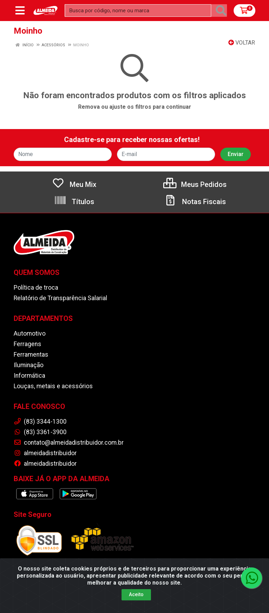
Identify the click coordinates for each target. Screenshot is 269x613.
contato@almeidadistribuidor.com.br (69, 442)
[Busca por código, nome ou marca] (138, 10)
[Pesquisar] (221, 10)
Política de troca (36, 287)
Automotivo (30, 333)
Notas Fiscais (195, 201)
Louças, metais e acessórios (53, 386)
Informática (29, 375)
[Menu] (20, 10)
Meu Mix (74, 184)
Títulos (74, 201)
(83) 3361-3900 (40, 432)
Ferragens (27, 344)
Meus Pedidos (195, 184)
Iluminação (28, 365)
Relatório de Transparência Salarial (60, 298)
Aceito (136, 594)
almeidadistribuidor (45, 453)
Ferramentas (31, 354)
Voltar (241, 42)
